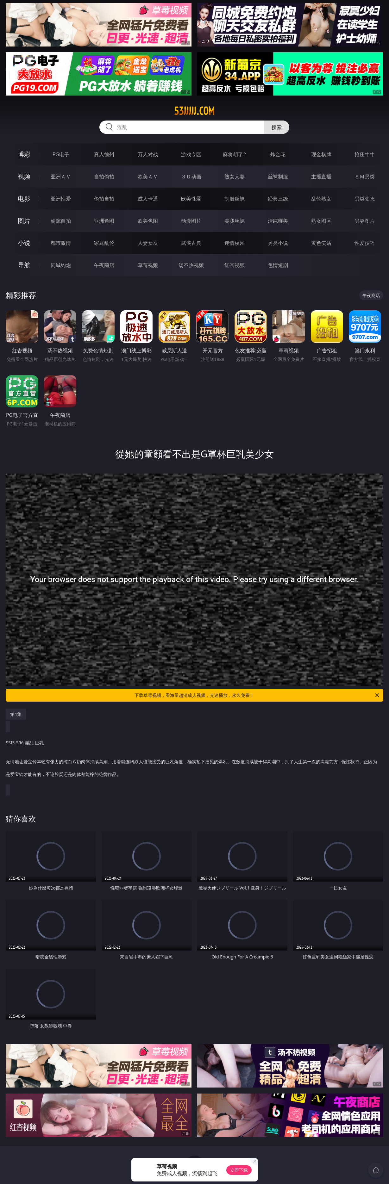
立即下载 (239, 1170)
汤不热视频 (191, 265)
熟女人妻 (234, 176)
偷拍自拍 (104, 198)
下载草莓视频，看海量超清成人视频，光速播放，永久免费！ (257, 695)
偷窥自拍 (61, 220)
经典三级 (278, 198)
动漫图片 (191, 220)
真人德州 (104, 154)
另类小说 (278, 242)
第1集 (16, 714)
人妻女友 (148, 242)
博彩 (24, 154)
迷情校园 (234, 242)
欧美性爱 (191, 198)
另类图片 (364, 220)
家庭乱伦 (104, 242)
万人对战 (148, 154)
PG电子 (61, 154)
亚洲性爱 (61, 198)
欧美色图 (148, 220)
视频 (24, 176)
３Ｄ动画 (191, 176)
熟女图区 (321, 220)
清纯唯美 (278, 220)
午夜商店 (104, 265)
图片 (24, 220)
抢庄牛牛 (364, 154)
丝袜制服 (278, 176)
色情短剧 (278, 265)
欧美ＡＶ (148, 176)
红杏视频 (234, 265)
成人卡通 (148, 198)
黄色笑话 (321, 242)
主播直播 (321, 176)
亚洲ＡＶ (61, 176)
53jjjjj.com (194, 111)
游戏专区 (191, 154)
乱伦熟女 (321, 198)
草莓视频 (148, 265)
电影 (24, 198)
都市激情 (61, 242)
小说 (24, 243)
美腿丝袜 (234, 220)
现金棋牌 (321, 154)
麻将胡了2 (234, 154)
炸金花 (277, 154)
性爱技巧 (364, 242)
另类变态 (364, 198)
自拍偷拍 (104, 176)
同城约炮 (61, 265)
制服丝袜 (234, 198)
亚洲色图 (104, 220)
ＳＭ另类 (364, 176)
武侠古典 (191, 242)
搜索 (277, 127)
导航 (24, 265)
